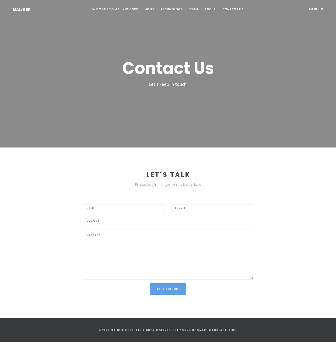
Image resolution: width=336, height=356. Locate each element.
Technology (172, 9)
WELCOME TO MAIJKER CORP (115, 9)
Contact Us (233, 9)
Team (193, 9)
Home (149, 9)
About (210, 9)
